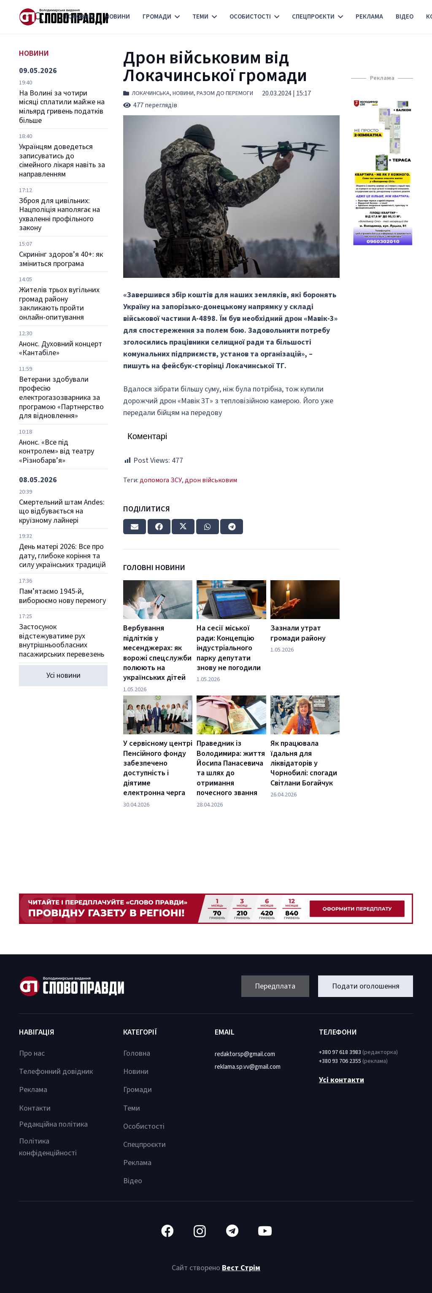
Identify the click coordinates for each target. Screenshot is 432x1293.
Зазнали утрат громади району (298, 633)
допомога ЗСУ (161, 480)
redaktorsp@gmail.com (245, 1054)
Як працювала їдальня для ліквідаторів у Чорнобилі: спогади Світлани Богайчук (303, 763)
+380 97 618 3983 (340, 1052)
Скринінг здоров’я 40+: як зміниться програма (61, 259)
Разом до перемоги (225, 93)
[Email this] (134, 526)
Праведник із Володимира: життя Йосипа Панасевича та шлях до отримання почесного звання (231, 768)
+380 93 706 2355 (340, 1061)
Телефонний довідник (56, 1071)
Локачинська (151, 93)
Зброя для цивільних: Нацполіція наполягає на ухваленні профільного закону (59, 215)
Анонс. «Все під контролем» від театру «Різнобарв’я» (56, 451)
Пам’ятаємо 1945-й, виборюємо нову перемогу (62, 596)
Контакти (35, 1108)
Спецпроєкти (144, 1144)
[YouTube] (265, 1231)
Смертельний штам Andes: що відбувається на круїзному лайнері (62, 511)
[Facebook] (167, 1231)
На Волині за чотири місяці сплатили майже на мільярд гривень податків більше (62, 107)
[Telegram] (232, 1231)
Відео (132, 1181)
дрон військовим (211, 480)
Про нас (32, 1053)
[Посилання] (382, 172)
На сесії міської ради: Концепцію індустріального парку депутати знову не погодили (229, 648)
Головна (136, 1053)
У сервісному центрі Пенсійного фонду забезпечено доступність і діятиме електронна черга (157, 768)
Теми (131, 1108)
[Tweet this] (183, 526)
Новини (183, 93)
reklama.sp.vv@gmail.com (248, 1066)
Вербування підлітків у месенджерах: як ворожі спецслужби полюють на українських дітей (157, 653)
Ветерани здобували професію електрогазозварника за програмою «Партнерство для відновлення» (61, 397)
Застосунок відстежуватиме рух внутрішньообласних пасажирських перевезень (61, 641)
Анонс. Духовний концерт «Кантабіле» (60, 349)
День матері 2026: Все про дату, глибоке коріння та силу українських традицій (62, 555)
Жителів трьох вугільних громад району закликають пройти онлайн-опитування (59, 304)
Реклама (33, 1089)
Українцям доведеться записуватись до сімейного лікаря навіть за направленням (62, 160)
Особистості (144, 1126)
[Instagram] (200, 1231)
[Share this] (159, 526)
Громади (137, 1089)
